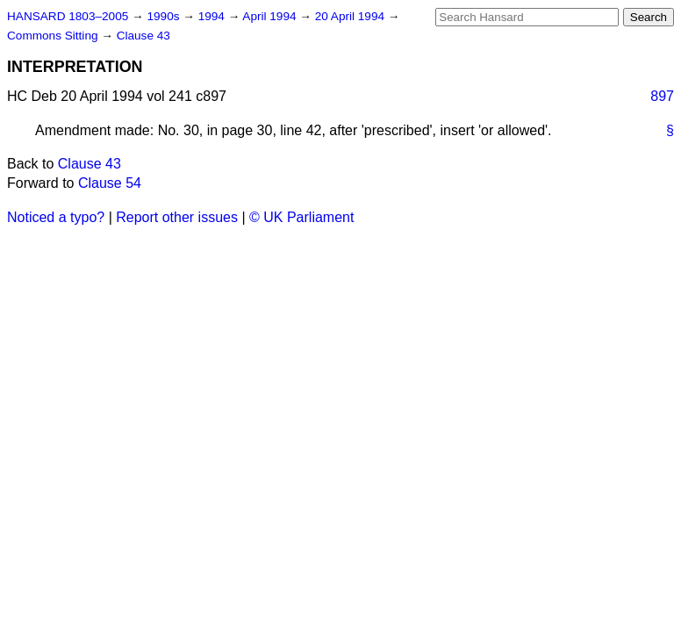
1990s (165, 16)
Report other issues (177, 217)
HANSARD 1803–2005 (67, 16)
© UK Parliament (301, 217)
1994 (213, 16)
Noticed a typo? (55, 217)
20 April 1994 (351, 16)
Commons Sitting (54, 35)
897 (662, 96)
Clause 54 (109, 183)
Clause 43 (143, 35)
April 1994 (270, 16)
